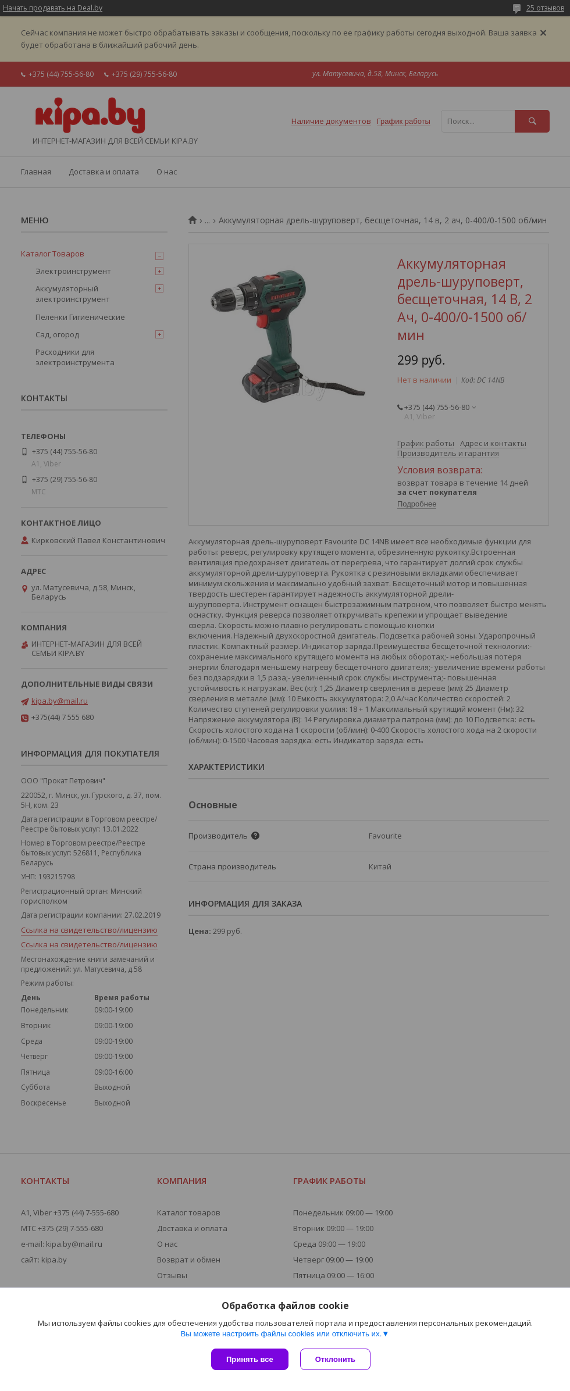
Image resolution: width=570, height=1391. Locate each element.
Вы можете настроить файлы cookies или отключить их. (281, 1333)
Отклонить (335, 1359)
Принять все (249, 1359)
